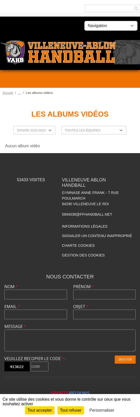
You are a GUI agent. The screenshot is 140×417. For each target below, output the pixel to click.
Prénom (83, 286)
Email (12, 306)
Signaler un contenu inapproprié (97, 236)
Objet (81, 306)
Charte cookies (78, 245)
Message (15, 326)
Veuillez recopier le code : (35, 358)
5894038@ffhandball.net (87, 214)
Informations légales (85, 226)
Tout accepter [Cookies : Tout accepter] (40, 410)
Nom (11, 286)
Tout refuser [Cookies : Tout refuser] (70, 410)
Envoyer (125, 359)
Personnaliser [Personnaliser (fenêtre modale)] (102, 410)
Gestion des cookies (83, 255)
